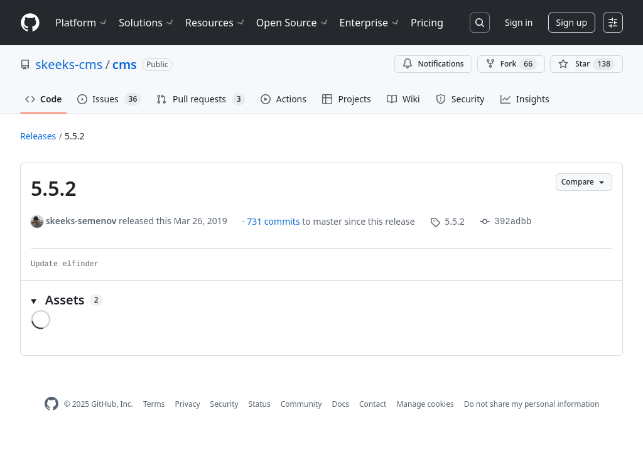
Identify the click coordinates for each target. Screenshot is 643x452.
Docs (340, 404)
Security (224, 404)
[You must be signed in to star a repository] (586, 64)
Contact (372, 404)
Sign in (518, 22)
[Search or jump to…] (479, 22)
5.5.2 (75, 136)
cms (124, 64)
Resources (215, 23)
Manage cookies (424, 404)
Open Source (293, 23)
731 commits (274, 221)
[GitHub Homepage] (51, 404)
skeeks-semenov (81, 221)
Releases (38, 136)
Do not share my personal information (532, 404)
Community (301, 404)
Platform (82, 23)
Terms (154, 404)
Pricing (427, 23)
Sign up (571, 22)
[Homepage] (30, 23)
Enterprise (370, 23)
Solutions (147, 23)
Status (260, 404)
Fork (511, 64)
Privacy (187, 404)
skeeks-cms (68, 64)
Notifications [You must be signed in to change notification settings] (433, 63)
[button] (321, 300)
